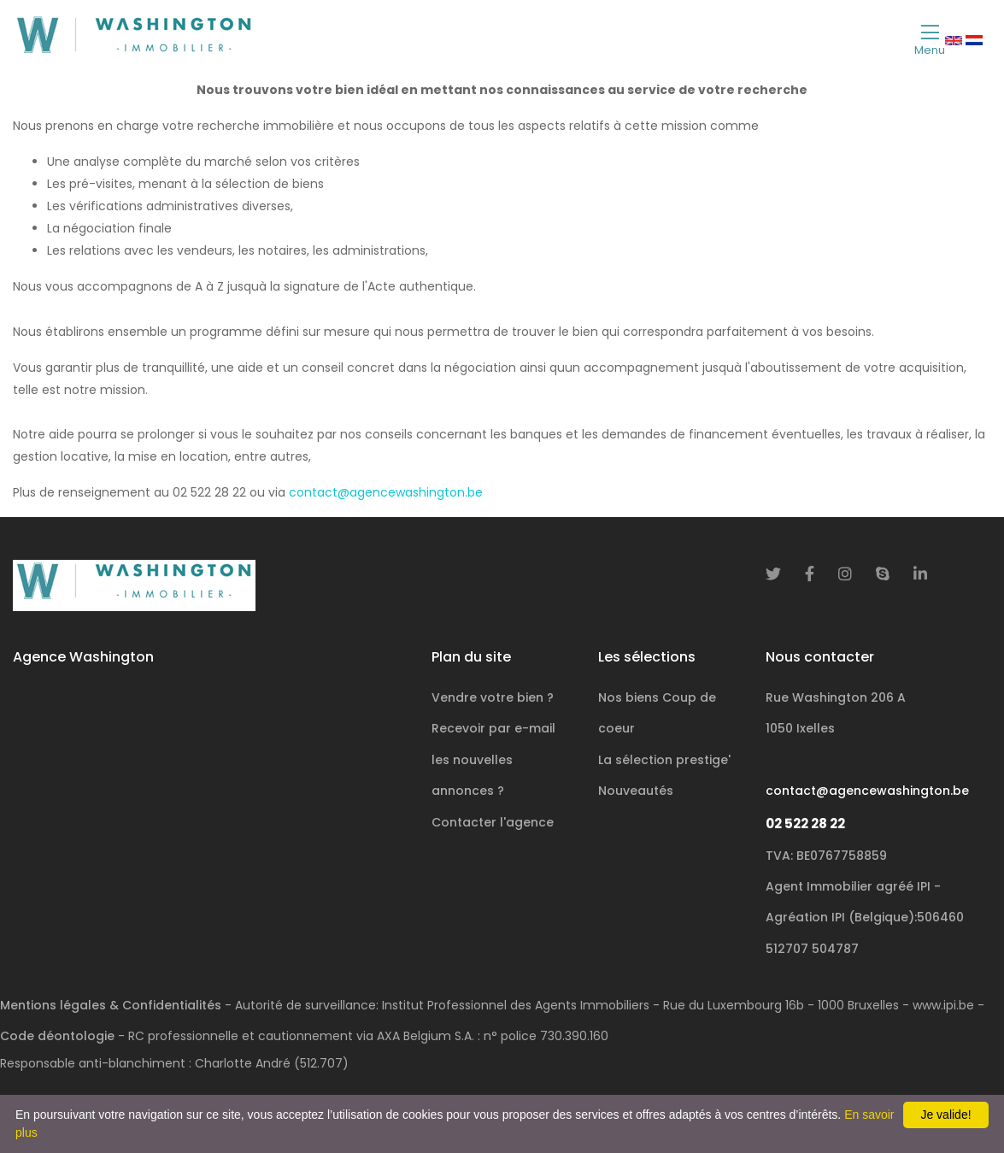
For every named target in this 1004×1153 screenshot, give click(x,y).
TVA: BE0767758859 (826, 855)
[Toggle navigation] (929, 39)
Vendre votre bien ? (493, 697)
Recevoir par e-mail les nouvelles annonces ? (493, 759)
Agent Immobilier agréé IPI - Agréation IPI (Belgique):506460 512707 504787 (865, 917)
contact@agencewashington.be (386, 492)
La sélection (664, 759)
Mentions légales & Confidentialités (110, 1005)
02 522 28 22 (805, 823)
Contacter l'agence (493, 822)
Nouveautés (635, 790)
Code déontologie (57, 1035)
